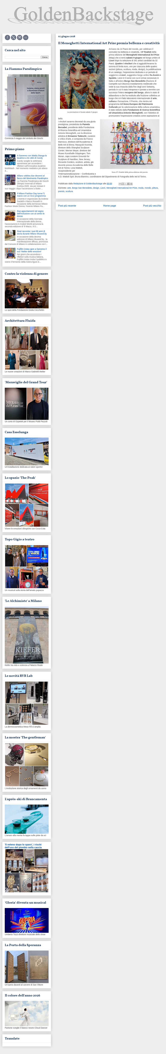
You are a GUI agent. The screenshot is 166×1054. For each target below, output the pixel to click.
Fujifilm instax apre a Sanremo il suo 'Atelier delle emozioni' (32, 250)
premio (61, 191)
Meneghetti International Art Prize (121, 188)
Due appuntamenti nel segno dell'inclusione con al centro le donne (31, 213)
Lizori (102, 188)
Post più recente (67, 205)
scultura (69, 191)
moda (140, 188)
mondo (148, 188)
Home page (109, 205)
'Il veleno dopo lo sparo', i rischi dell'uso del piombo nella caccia (23, 846)
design (96, 188)
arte (69, 188)
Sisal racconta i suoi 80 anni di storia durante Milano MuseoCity (32, 232)
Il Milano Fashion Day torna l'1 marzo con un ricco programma (31, 194)
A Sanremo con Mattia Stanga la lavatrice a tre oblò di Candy (32, 156)
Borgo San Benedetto (82, 188)
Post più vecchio (152, 205)
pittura (155, 188)
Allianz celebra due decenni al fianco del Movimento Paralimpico (32, 177)
